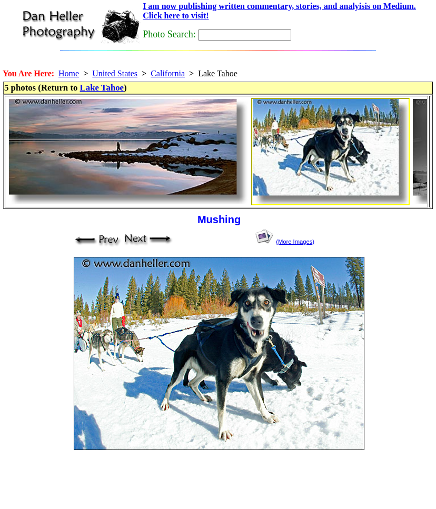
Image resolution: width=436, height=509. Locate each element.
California (168, 73)
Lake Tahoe (102, 88)
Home (68, 73)
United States (114, 73)
